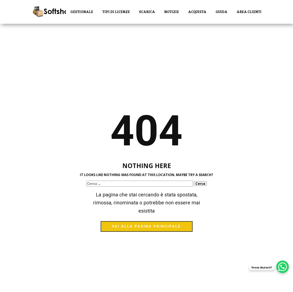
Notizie (171, 12)
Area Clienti (249, 12)
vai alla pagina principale (146, 226)
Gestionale (81, 12)
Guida (221, 12)
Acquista (197, 12)
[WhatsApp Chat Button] (282, 266)
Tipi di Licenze (116, 12)
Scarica (147, 12)
